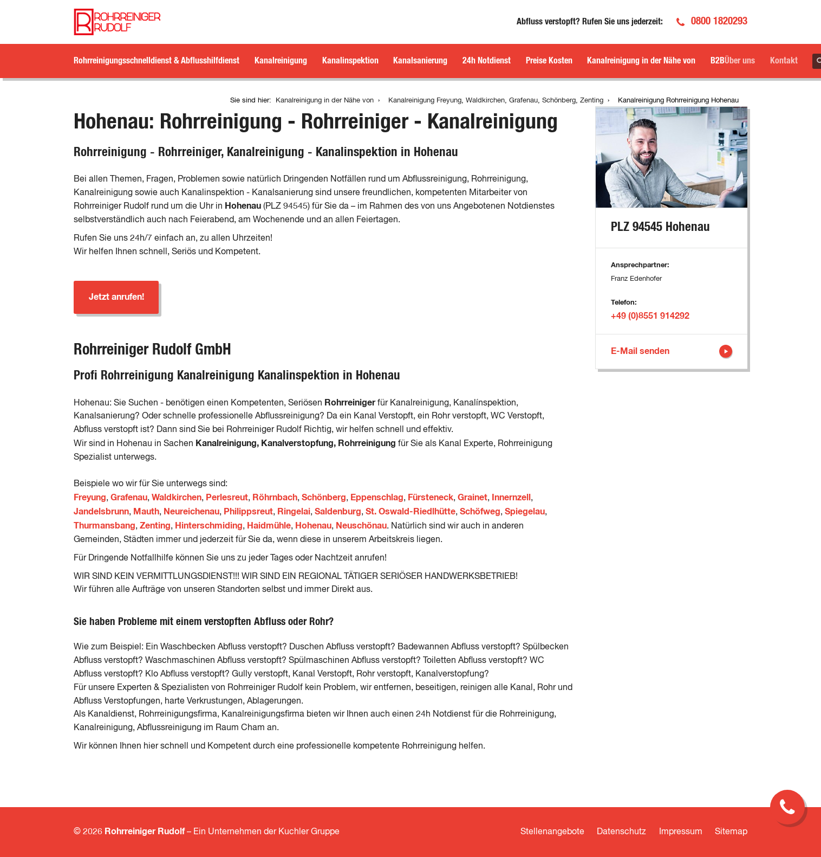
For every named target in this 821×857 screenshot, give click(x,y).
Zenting (155, 525)
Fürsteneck (430, 497)
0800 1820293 (719, 21)
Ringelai (293, 511)
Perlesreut (227, 497)
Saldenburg (338, 511)
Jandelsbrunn (101, 511)
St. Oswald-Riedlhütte (410, 511)
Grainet (472, 497)
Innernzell (511, 497)
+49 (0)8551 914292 (650, 316)
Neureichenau (191, 511)
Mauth (146, 511)
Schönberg (324, 497)
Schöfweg (480, 511)
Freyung (90, 497)
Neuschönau (361, 525)
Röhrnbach (274, 497)
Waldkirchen (176, 497)
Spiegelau (525, 511)
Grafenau (128, 497)
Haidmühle (269, 525)
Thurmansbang (104, 525)
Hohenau (313, 525)
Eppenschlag (376, 497)
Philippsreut (248, 511)
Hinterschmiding (209, 525)
